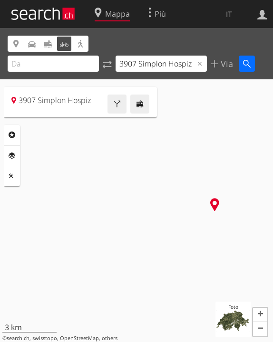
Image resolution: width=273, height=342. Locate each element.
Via (225, 63)
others (109, 338)
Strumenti (12, 176)
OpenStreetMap (79, 338)
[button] (260, 315)
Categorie (12, 135)
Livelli (12, 156)
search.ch (18, 338)
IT (229, 14)
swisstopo (44, 338)
